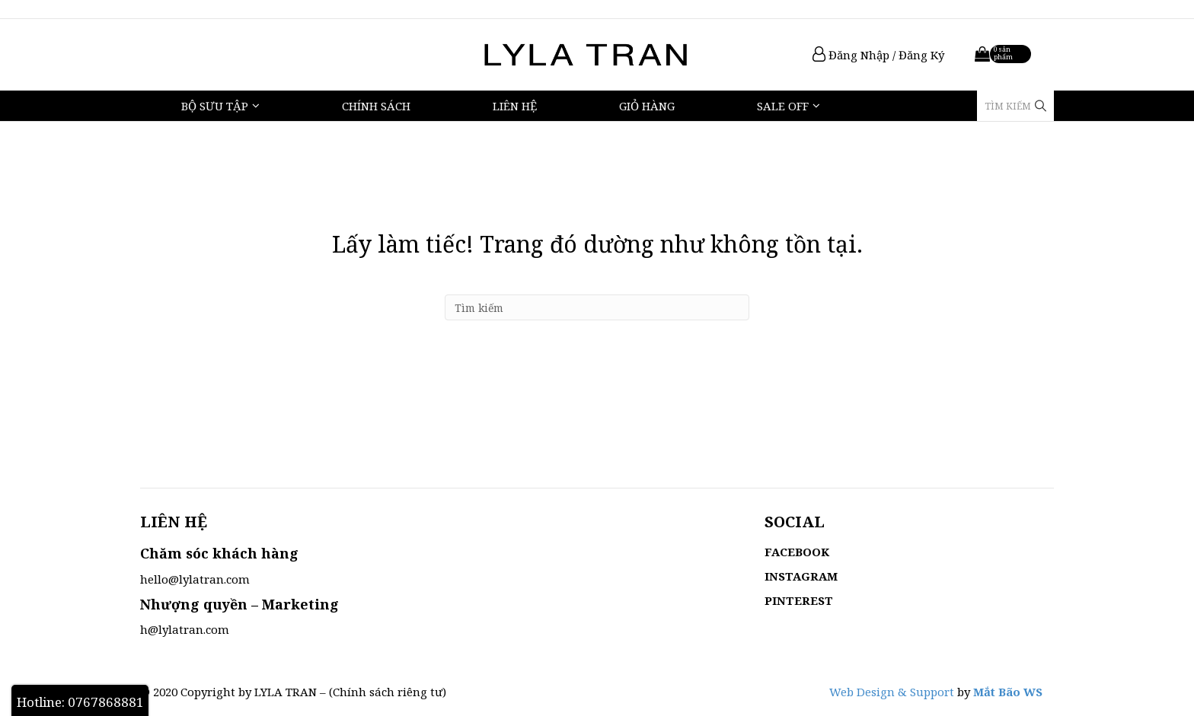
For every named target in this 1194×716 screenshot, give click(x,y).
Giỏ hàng (647, 105)
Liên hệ (515, 105)
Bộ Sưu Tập (214, 105)
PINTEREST (799, 600)
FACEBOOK (797, 551)
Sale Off (783, 105)
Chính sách (376, 105)
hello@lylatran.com (195, 579)
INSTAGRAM (801, 576)
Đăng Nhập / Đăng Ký (878, 54)
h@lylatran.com (184, 629)
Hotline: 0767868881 (80, 702)
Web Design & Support (891, 691)
